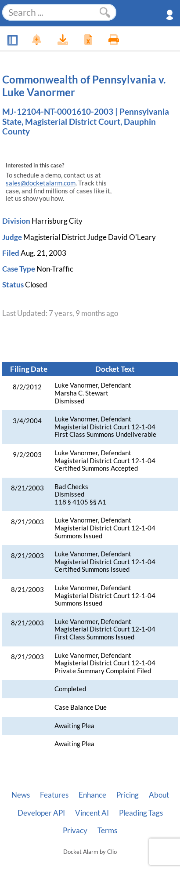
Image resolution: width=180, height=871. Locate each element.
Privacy (75, 830)
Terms (107, 830)
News (20, 795)
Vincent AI (92, 813)
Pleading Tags (141, 813)
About (159, 795)
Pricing (127, 795)
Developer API (41, 813)
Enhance (92, 795)
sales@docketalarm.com (41, 183)
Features (54, 795)
